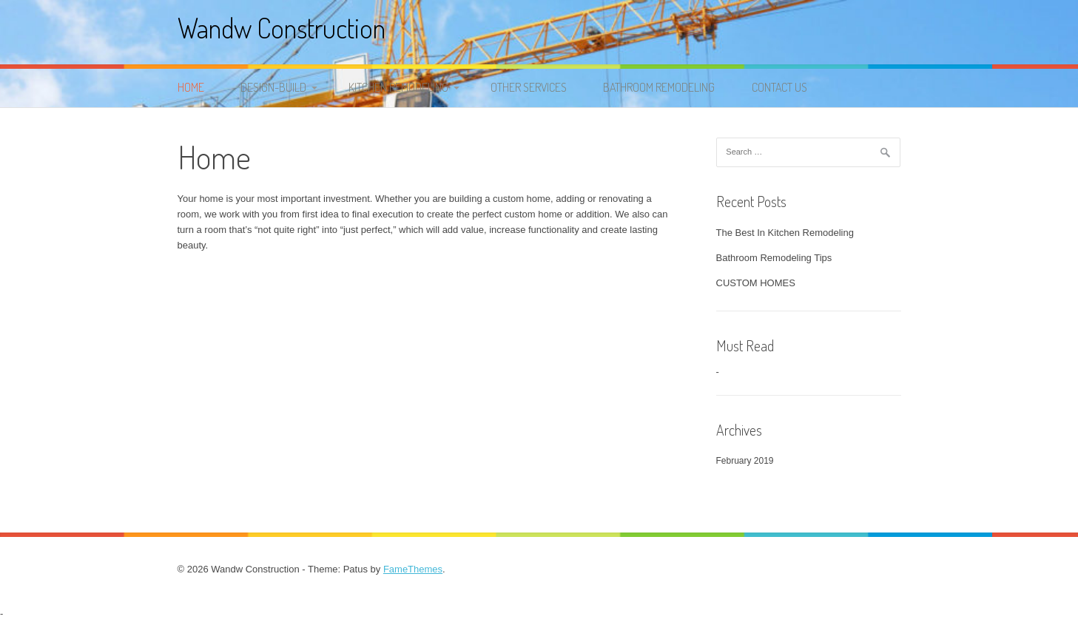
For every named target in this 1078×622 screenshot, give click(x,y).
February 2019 (745, 461)
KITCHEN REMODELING (398, 87)
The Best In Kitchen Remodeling (785, 232)
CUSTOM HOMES (755, 282)
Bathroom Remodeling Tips (774, 257)
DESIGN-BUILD (273, 87)
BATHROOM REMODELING (659, 87)
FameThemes (412, 569)
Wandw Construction (281, 27)
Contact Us (779, 87)
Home (191, 87)
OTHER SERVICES (529, 87)
